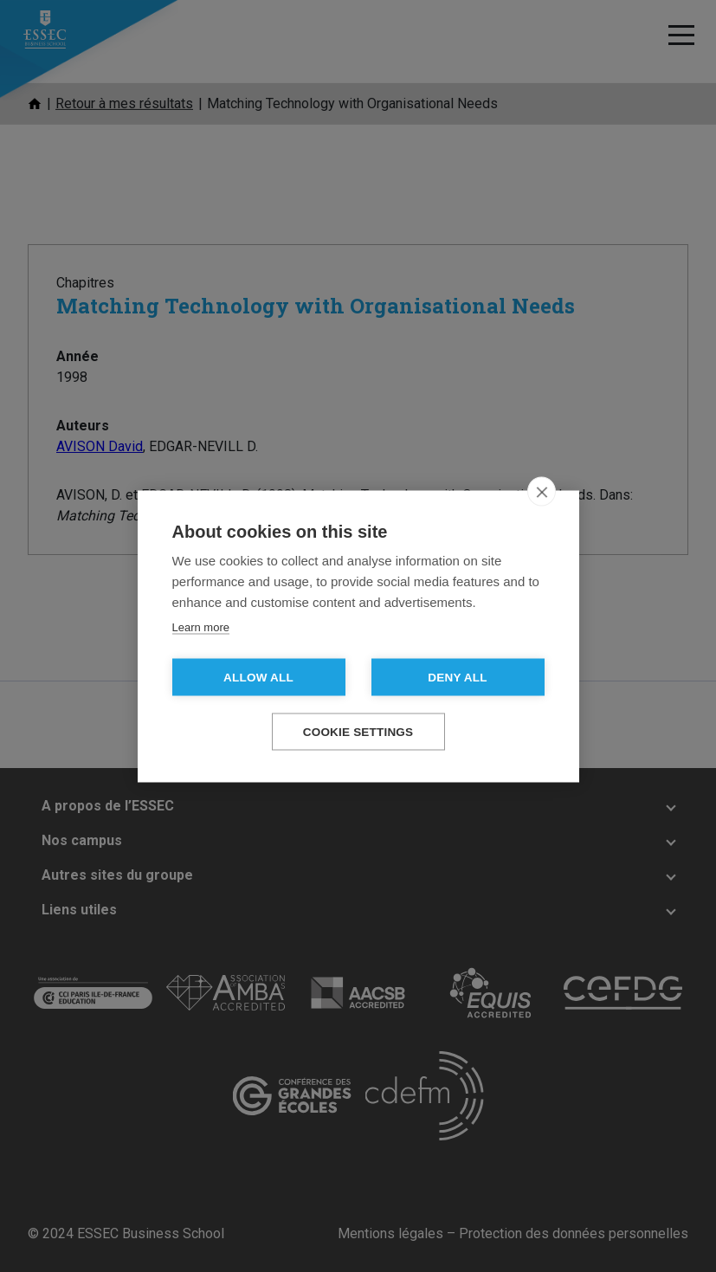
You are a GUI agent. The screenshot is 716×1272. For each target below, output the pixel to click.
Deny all (457, 676)
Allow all (258, 676)
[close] (541, 491)
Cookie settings (358, 731)
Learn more (200, 626)
